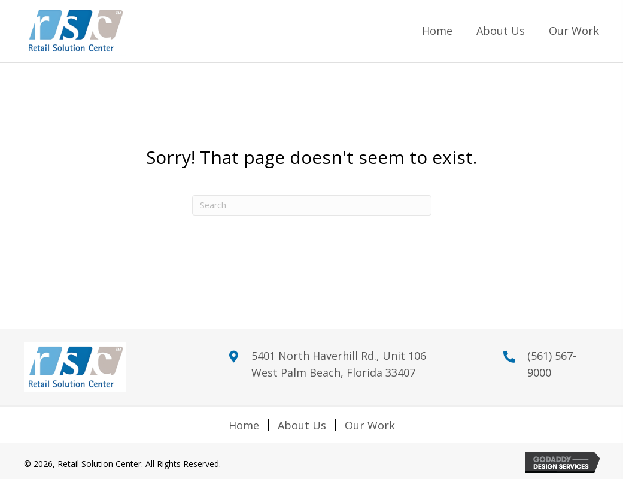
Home (244, 425)
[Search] (311, 205)
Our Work (370, 425)
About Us (302, 425)
